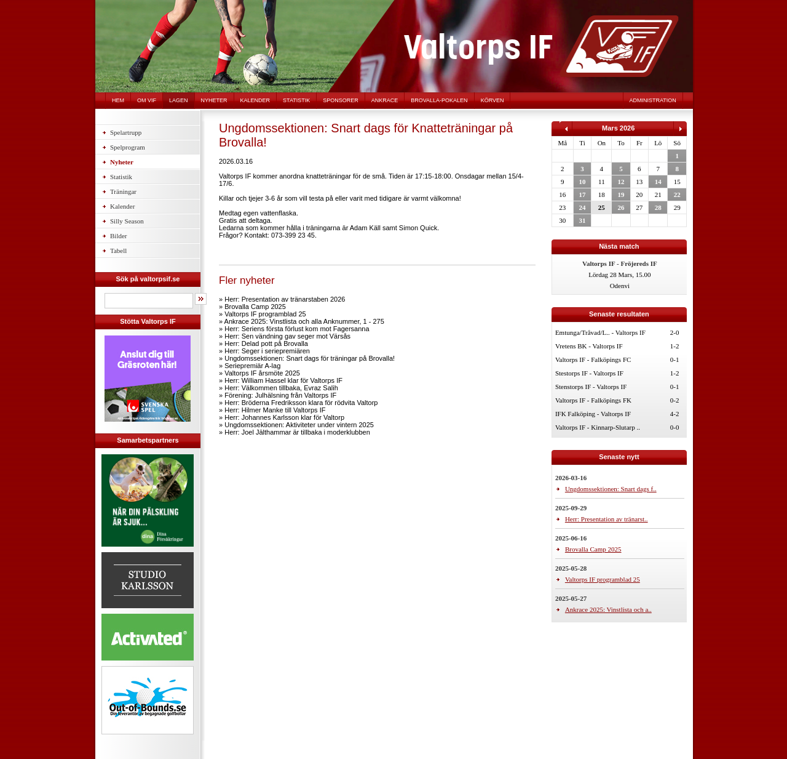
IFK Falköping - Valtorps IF (593, 413)
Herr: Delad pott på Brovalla (266, 343)
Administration (653, 100)
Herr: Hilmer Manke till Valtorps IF (274, 410)
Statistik (296, 100)
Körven (492, 100)
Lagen (178, 100)
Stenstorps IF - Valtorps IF (591, 386)
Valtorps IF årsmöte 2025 (262, 373)
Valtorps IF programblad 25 (265, 314)
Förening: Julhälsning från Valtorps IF (280, 395)
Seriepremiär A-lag (252, 365)
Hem (118, 100)
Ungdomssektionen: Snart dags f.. (611, 488)
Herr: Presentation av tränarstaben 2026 (284, 299)
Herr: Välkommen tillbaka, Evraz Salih (281, 388)
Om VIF (146, 100)
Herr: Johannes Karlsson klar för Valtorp (284, 417)
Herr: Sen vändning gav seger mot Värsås (287, 336)
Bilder (118, 235)
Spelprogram (127, 147)
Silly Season (127, 221)
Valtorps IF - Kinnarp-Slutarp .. (597, 427)
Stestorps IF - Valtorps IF (589, 373)
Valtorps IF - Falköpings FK (593, 400)
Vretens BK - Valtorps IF (589, 346)
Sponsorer (340, 100)
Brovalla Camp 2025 (255, 306)
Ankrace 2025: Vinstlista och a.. (608, 609)
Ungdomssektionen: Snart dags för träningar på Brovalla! (309, 358)
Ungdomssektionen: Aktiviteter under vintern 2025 (299, 424)
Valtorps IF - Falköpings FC (593, 359)
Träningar (123, 191)
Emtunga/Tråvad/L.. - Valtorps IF (600, 332)
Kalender (255, 100)
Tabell (118, 250)
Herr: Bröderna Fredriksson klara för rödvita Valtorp (301, 402)
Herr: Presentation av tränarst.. (606, 519)
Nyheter (214, 100)
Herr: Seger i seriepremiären (267, 351)
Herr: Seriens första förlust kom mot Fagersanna (296, 328)
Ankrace (384, 100)
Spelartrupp (125, 132)
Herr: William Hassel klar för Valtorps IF (283, 380)
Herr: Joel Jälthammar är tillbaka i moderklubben (297, 432)
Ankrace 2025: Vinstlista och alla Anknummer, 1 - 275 (304, 321)
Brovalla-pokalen (439, 100)
